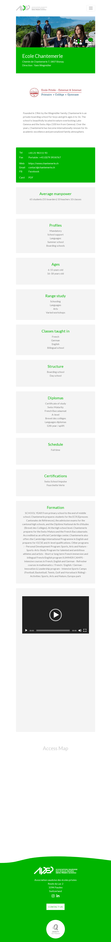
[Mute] (80, 630)
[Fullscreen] (84, 630)
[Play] (26, 630)
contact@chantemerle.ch (41, 167)
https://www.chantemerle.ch (43, 163)
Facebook (33, 171)
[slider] (53, 630)
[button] (55, 615)
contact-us (55, 906)
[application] (55, 615)
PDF (30, 177)
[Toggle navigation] (90, 8)
